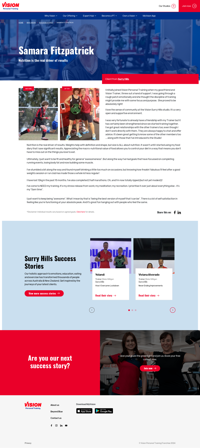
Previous (92, 310)
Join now (148, 368)
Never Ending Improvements (151, 285)
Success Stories (46, 22)
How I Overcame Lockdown (107, 285)
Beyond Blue (57, 411)
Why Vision (31, 22)
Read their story (103, 295)
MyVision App (149, 15)
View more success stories (42, 293)
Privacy (28, 443)
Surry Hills (123, 79)
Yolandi (100, 274)
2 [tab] (132, 310)
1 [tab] (129, 310)
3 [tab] (135, 310)
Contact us (56, 418)
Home (21, 22)
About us (55, 405)
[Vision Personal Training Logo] (10, 5)
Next (172, 310)
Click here (80, 212)
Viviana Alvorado (149, 274)
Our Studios (167, 6)
